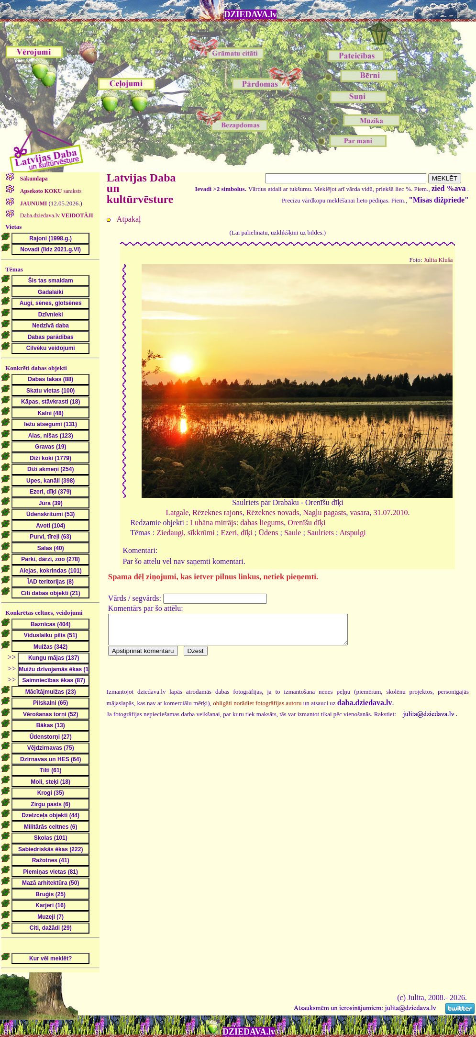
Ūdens (268, 533)
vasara (360, 512)
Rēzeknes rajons (217, 512)
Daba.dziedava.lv (56, 215)
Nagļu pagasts (324, 512)
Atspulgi (352, 533)
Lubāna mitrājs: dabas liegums (237, 522)
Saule (292, 533)
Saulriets (320, 533)
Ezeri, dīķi (237, 533)
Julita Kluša (438, 260)
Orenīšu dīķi (307, 522)
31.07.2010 (390, 512)
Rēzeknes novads (272, 512)
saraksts (50, 191)
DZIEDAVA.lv (250, 14)
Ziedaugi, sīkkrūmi (185, 533)
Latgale (177, 512)
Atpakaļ (129, 219)
